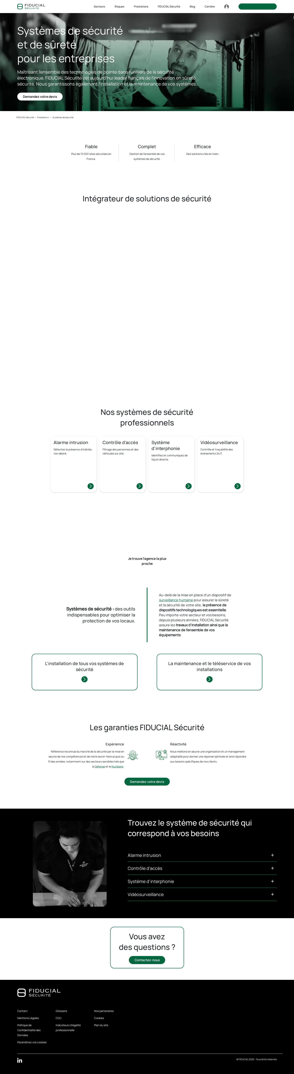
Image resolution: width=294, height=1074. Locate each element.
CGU (58, 1018)
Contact (22, 1011)
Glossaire (61, 1011)
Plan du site (101, 1025)
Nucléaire (117, 766)
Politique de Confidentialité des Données (29, 1030)
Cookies (99, 1018)
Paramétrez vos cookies (31, 1042)
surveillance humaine (176, 600)
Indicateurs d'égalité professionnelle (68, 1027)
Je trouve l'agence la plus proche (147, 561)
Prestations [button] (141, 6)
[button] (202, 855)
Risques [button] (119, 6)
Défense (100, 766)
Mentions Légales (28, 1018)
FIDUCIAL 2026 (246, 1059)
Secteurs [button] (99, 6)
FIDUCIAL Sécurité (25, 117)
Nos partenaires (104, 1011)
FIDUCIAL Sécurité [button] (169, 6)
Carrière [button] (210, 6)
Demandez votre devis (40, 97)
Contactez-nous (147, 960)
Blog (192, 6)
